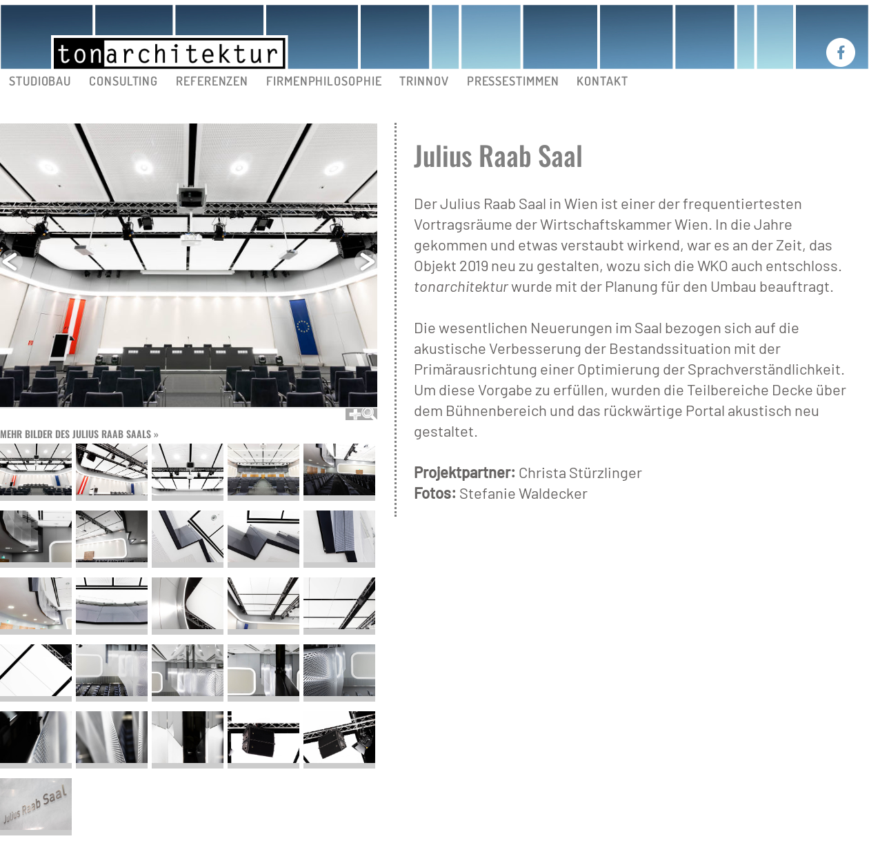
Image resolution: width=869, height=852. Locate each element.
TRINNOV (423, 80)
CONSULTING (123, 80)
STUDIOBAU (40, 80)
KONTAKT (602, 80)
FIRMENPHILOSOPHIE (323, 80)
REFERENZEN (212, 80)
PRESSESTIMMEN (513, 80)
